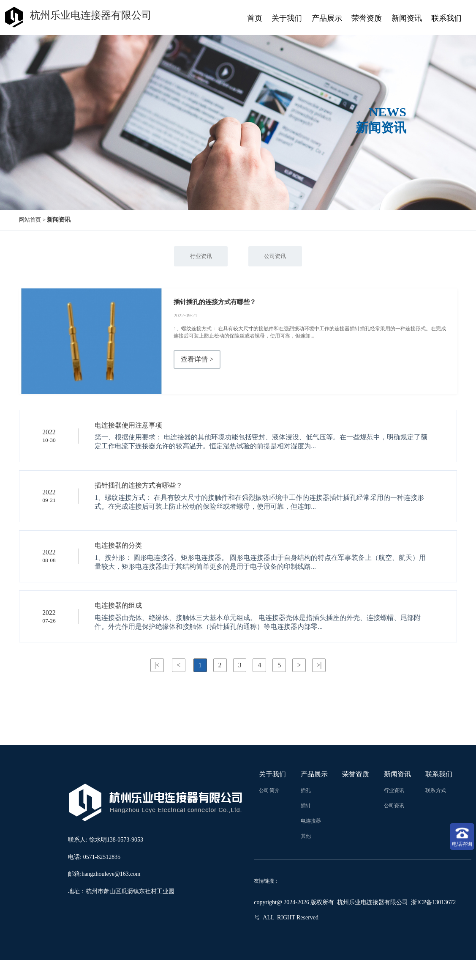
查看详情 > (197, 359)
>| (318, 665)
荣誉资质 (366, 18)
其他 (306, 836)
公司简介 (269, 790)
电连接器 (311, 821)
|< (156, 665)
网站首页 (31, 220)
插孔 (306, 790)
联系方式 (435, 790)
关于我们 (287, 18)
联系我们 (446, 18)
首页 (254, 18)
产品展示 (327, 18)
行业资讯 (200, 256)
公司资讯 (276, 256)
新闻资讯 (407, 18)
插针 (306, 806)
